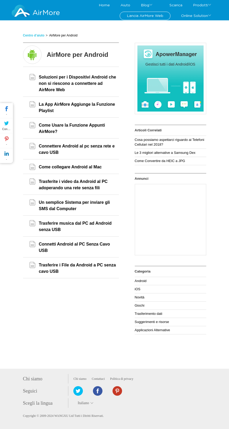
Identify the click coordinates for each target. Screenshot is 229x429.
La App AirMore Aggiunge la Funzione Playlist (77, 107)
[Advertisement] (170, 220)
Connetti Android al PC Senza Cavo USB (74, 247)
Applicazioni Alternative (152, 330)
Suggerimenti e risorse (152, 322)
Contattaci (98, 379)
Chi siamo (80, 379)
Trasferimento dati (148, 314)
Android (141, 281)
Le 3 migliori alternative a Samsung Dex (165, 153)
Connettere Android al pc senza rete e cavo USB (77, 149)
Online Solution (194, 16)
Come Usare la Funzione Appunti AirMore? (72, 128)
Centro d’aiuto (33, 35)
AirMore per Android (63, 35)
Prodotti (200, 5)
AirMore (46, 12)
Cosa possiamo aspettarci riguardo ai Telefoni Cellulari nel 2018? (169, 142)
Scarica (175, 5)
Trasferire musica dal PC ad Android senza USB (75, 226)
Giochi (140, 305)
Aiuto (125, 5)
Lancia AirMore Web (145, 16)
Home (104, 5)
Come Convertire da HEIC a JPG (160, 161)
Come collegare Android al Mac (70, 167)
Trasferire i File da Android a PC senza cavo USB (77, 268)
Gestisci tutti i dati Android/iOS (170, 64)
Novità (140, 297)
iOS (138, 289)
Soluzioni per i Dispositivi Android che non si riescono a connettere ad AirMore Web (77, 83)
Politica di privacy (121, 379)
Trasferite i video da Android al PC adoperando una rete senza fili (73, 184)
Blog (145, 5)
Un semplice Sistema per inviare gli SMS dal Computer (74, 205)
